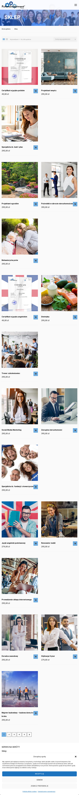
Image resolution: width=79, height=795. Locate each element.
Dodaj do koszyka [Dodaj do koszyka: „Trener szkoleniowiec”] (35, 375)
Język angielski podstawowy (13, 544)
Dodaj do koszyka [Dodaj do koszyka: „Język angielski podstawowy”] (35, 544)
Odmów (40, 780)
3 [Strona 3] (14, 735)
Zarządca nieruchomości (51, 431)
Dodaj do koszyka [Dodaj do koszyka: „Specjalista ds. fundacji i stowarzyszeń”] (35, 488)
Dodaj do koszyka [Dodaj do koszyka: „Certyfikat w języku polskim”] (35, 92)
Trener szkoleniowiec (11, 374)
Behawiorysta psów (10, 261)
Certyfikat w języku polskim (13, 92)
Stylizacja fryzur (48, 657)
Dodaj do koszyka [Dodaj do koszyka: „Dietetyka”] (75, 318)
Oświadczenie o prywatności (46, 791)
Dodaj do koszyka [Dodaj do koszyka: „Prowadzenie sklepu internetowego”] (35, 601)
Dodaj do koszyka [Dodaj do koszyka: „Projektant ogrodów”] (35, 205)
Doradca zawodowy (10, 657)
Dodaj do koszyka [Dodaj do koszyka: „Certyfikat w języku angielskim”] (35, 318)
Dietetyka (45, 318)
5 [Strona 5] (24, 735)
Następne (29, 735)
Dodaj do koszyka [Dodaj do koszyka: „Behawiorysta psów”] (35, 262)
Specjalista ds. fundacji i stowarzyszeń (18, 487)
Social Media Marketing (11, 431)
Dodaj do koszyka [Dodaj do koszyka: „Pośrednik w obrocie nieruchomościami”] (75, 205)
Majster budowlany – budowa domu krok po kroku (20, 715)
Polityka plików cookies (30, 791)
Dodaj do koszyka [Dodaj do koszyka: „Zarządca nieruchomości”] (75, 431)
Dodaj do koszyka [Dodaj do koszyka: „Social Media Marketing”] (35, 431)
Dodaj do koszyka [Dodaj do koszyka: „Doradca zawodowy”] (35, 658)
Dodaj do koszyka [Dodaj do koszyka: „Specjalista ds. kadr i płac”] (35, 148)
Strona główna (6, 30)
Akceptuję (39, 774)
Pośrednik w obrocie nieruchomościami (57, 205)
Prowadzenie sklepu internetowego (17, 601)
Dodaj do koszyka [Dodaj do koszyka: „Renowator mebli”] (75, 544)
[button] (76, 756)
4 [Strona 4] (19, 735)
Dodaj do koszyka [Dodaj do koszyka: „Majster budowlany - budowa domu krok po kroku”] (35, 714)
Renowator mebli (48, 544)
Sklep (4, 751)
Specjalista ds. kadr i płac (12, 148)
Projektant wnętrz (48, 92)
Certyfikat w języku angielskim (14, 318)
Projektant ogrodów (10, 205)
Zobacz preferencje (39, 786)
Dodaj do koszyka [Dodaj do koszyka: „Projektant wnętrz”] (75, 92)
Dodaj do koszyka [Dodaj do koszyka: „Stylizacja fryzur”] (75, 658)
